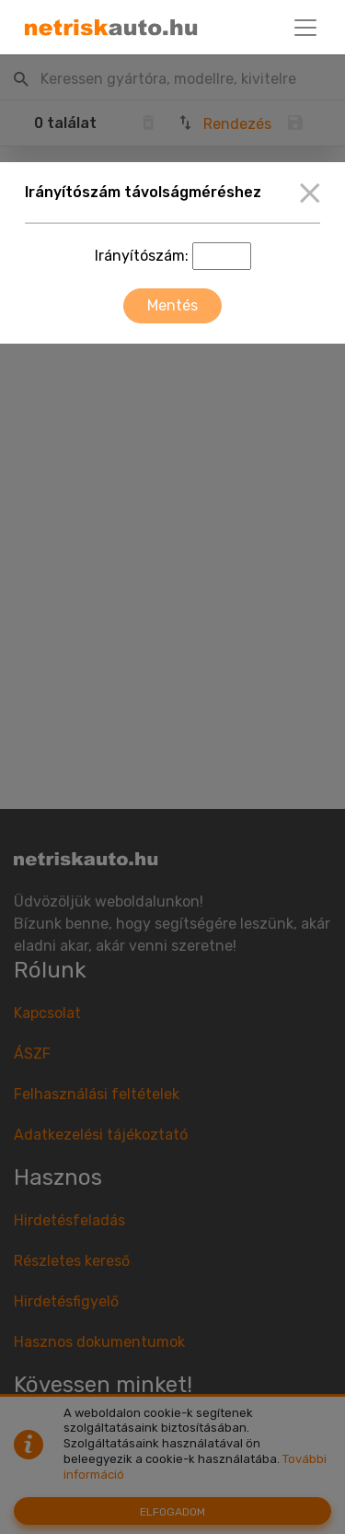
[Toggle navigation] (305, 27)
